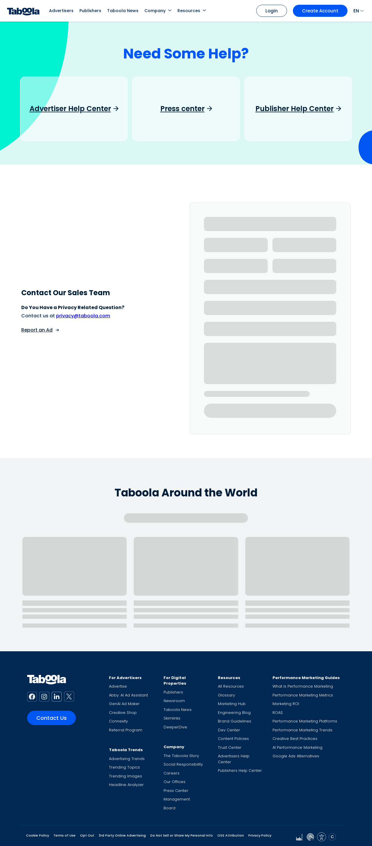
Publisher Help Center (294, 108)
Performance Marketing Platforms (305, 721)
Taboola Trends (126, 750)
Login (271, 11)
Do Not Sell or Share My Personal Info (181, 835)
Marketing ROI (286, 704)
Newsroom (174, 701)
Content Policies (233, 738)
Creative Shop (123, 712)
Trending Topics (124, 767)
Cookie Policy (37, 835)
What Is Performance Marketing (303, 686)
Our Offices (174, 782)
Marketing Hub (232, 704)
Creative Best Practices (295, 738)
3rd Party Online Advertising (122, 835)
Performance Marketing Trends (302, 730)
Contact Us (51, 718)
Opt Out (87, 835)
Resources (188, 11)
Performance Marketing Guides (306, 678)
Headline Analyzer (126, 784)
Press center (182, 108)
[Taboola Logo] (23, 10)
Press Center (176, 790)
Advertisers (61, 11)
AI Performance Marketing (297, 747)
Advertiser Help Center (70, 108)
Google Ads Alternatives (296, 756)
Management (177, 799)
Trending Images (125, 776)
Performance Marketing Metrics (303, 695)
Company (155, 11)
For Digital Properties (175, 680)
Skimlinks (172, 718)
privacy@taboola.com (83, 315)
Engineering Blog (234, 712)
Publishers (90, 11)
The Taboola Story (181, 756)
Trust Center (230, 747)
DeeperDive (175, 727)
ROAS (278, 712)
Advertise (118, 686)
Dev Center (229, 730)
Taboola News (122, 11)
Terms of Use (64, 835)
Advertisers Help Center (233, 759)
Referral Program (125, 730)
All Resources (231, 686)
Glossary (226, 695)
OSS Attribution (230, 835)
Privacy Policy (259, 835)
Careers (172, 773)
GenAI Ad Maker (124, 704)
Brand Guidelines (234, 721)
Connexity (118, 721)
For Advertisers (125, 678)
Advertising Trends (127, 758)
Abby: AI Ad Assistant (128, 695)
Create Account (320, 11)
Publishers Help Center (240, 770)
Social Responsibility (183, 764)
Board (169, 808)
